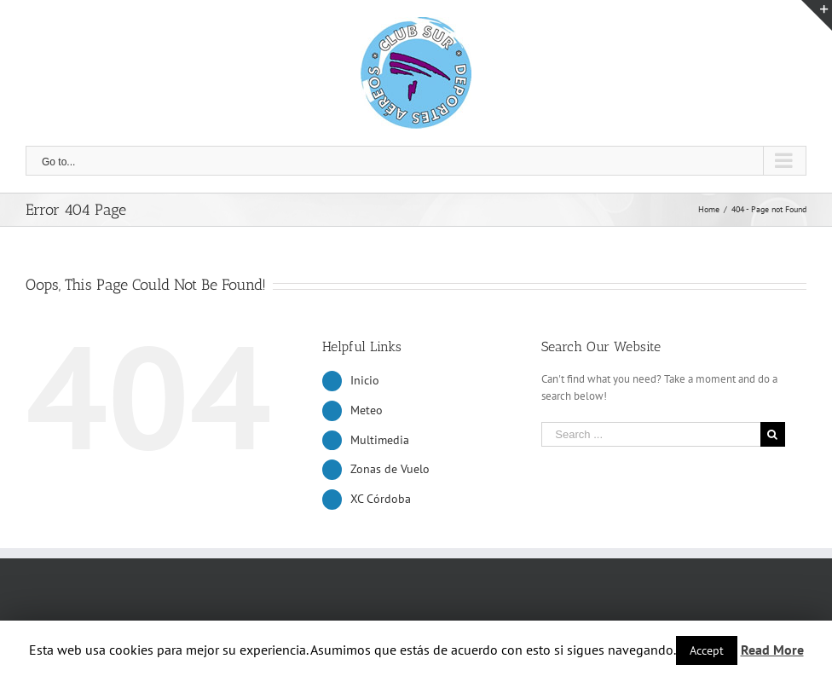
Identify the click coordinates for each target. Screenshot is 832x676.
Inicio (364, 380)
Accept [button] (707, 650)
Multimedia (379, 440)
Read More (772, 649)
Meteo (366, 410)
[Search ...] (650, 434)
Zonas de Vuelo (390, 469)
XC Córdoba (380, 498)
